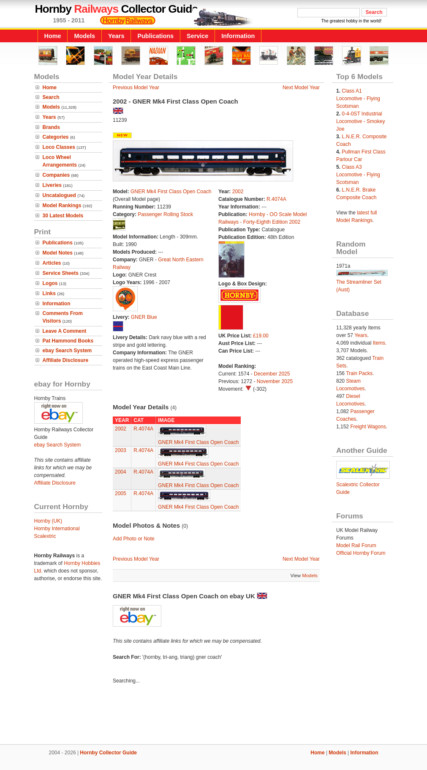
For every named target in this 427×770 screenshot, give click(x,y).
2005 (120, 493)
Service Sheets (61, 273)
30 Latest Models (63, 216)
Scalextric (45, 536)
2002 (238, 192)
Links (49, 293)
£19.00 (261, 336)
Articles (52, 263)
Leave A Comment (65, 331)
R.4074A (276, 199)
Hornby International (57, 529)
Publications (155, 36)
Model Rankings (62, 205)
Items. (380, 343)
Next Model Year (301, 87)
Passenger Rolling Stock (165, 214)
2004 (120, 472)
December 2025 (272, 374)
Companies (56, 175)
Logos (50, 283)
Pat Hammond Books (68, 341)
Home (52, 36)
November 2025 (275, 381)
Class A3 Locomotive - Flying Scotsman (358, 174)
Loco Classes (59, 147)
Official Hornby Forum (360, 553)
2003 (120, 450)
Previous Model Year (136, 87)
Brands (51, 127)
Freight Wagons (368, 427)
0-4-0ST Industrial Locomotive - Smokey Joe (360, 121)
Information (238, 36)
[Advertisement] (213, 715)
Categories (56, 137)
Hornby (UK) (48, 521)
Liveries (52, 185)
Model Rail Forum (356, 545)
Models (84, 36)
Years (116, 36)
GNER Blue (144, 317)
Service (197, 36)
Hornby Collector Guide (108, 753)
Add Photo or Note (134, 539)
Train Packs (359, 373)
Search (51, 97)
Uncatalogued (59, 195)
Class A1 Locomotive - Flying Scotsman (358, 98)
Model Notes (58, 253)
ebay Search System (67, 350)
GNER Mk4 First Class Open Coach (171, 192)
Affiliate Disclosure (66, 360)
